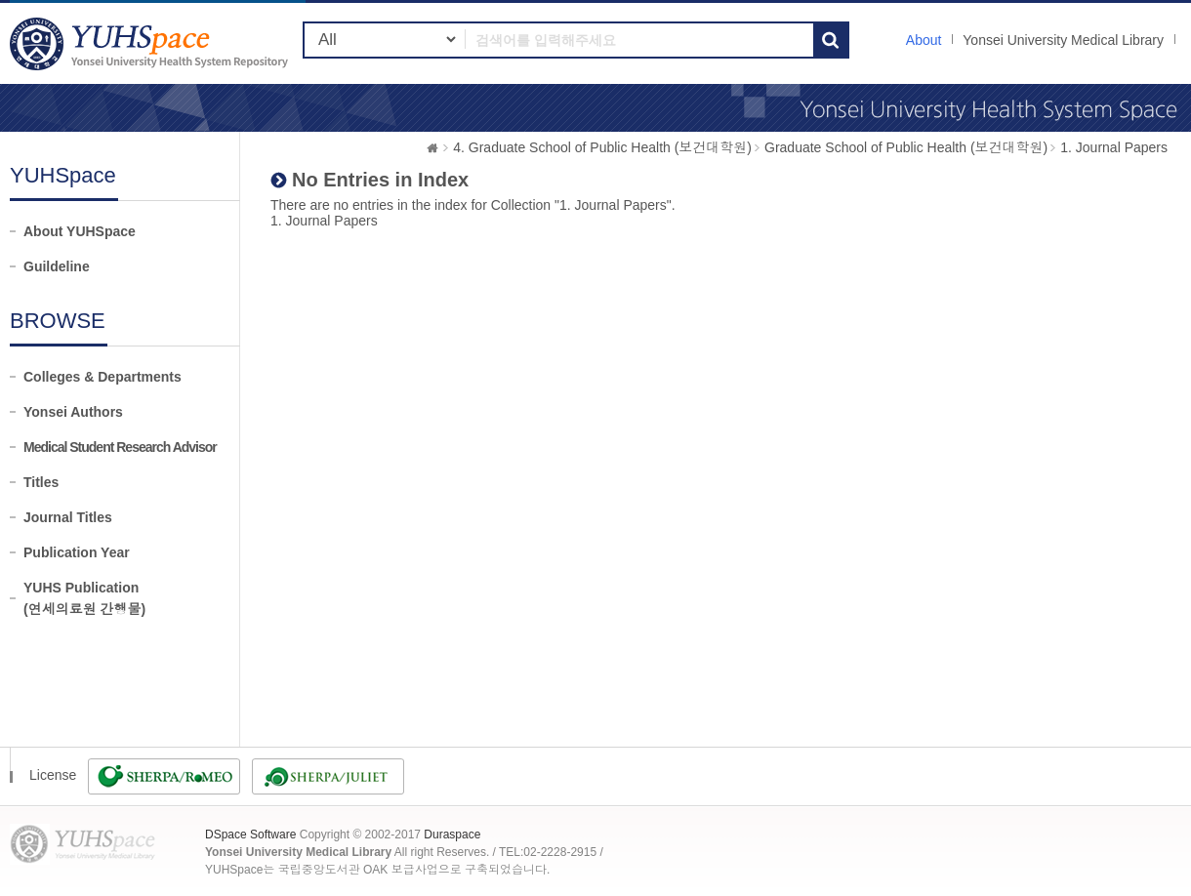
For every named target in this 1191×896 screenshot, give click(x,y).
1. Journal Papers (1114, 147)
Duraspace (452, 834)
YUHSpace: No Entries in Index (151, 43)
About (924, 40)
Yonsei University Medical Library (1063, 40)
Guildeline (56, 266)
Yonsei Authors (73, 412)
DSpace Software (250, 834)
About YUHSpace (79, 231)
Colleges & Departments (102, 377)
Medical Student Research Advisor (120, 447)
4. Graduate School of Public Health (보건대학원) (602, 147)
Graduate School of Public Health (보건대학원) (905, 147)
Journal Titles (67, 517)
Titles (41, 482)
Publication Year (76, 552)
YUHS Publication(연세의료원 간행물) (84, 598)
